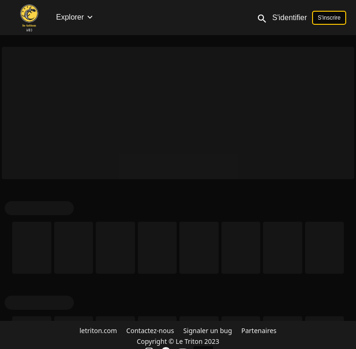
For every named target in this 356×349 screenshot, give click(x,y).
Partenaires (259, 330)
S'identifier (289, 18)
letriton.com (98, 330)
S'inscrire (329, 18)
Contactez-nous (150, 330)
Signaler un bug (207, 330)
